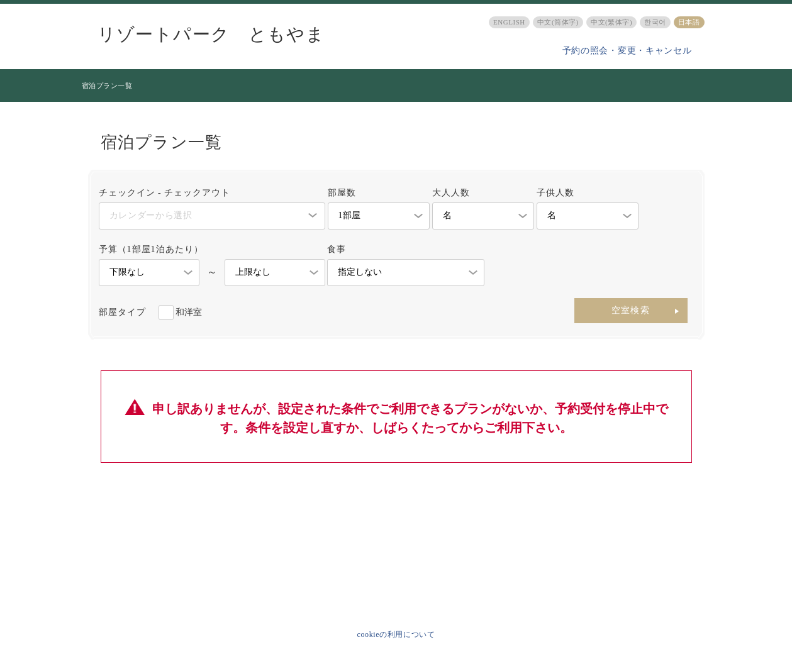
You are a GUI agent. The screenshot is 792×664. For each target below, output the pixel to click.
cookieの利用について (396, 634)
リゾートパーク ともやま (211, 34)
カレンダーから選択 (150, 215)
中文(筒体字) (558, 22)
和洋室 (189, 312)
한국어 (655, 22)
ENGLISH (509, 22)
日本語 (689, 22)
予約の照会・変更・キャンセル (627, 50)
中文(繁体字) (611, 22)
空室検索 (630, 310)
